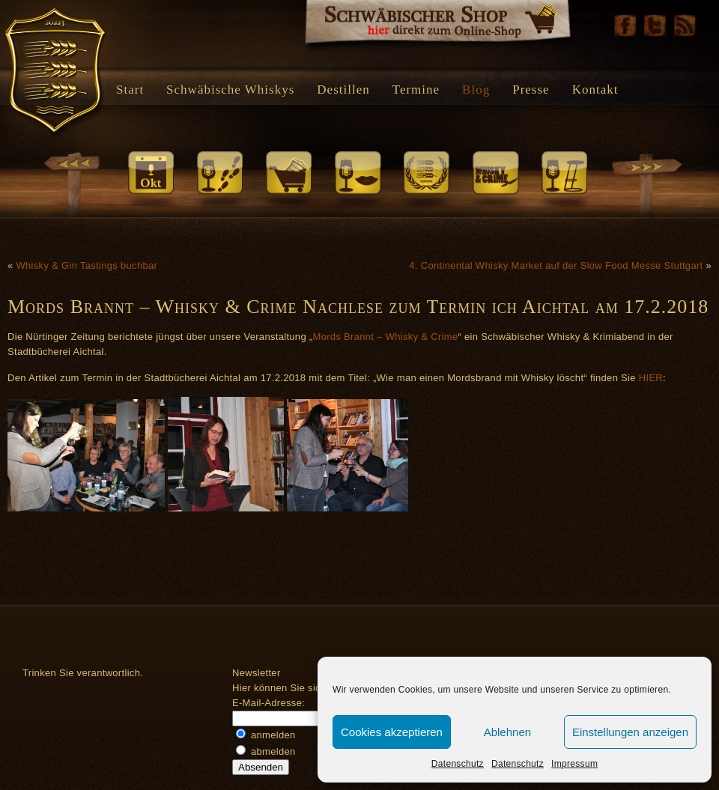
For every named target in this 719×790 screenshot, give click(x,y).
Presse (530, 89)
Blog (476, 89)
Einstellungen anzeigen (630, 732)
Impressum (574, 764)
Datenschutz (457, 764)
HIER (651, 377)
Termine (416, 89)
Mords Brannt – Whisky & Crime (385, 336)
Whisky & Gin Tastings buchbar (86, 265)
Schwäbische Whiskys (230, 89)
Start (130, 89)
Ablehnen (507, 732)
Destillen (343, 89)
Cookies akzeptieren (392, 732)
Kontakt (595, 89)
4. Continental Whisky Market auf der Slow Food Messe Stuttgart (556, 265)
